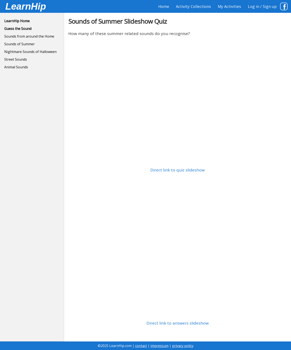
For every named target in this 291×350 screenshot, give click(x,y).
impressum (159, 345)
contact (141, 345)
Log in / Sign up (262, 6)
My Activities (229, 6)
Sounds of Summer (19, 44)
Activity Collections (193, 6)
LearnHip (25, 6)
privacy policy (182, 345)
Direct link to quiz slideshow (177, 170)
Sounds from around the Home (29, 36)
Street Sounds (15, 59)
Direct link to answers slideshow (177, 323)
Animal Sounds (16, 67)
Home (163, 6)
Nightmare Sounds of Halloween (30, 51)
